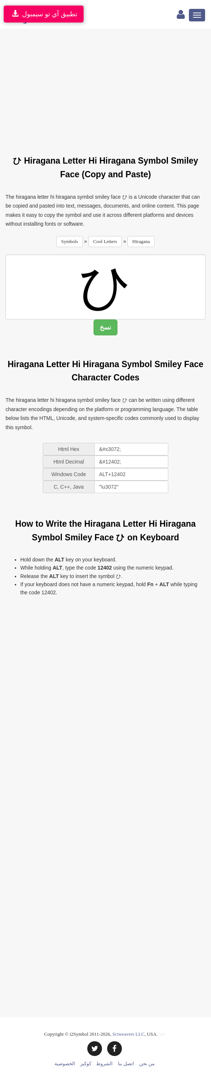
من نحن (147, 1063)
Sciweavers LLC (128, 1034)
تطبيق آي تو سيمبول (43, 14)
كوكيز (85, 1063)
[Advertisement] (108, 87)
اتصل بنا (126, 1063)
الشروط (104, 1063)
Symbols (69, 241)
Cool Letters (105, 241)
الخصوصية (64, 1063)
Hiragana (141, 241)
